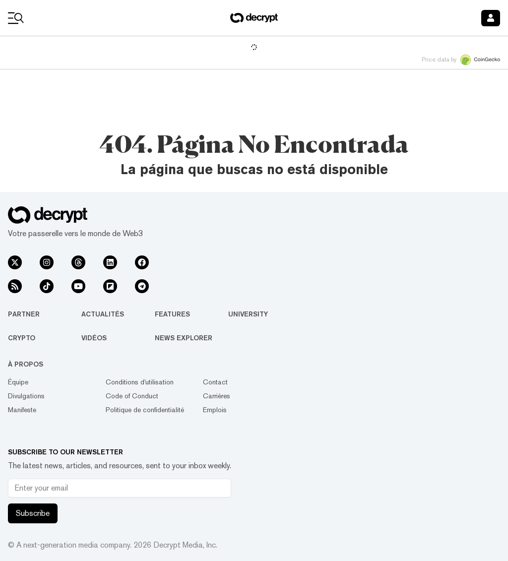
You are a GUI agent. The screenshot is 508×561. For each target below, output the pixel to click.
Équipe (18, 382)
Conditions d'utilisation (140, 382)
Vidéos (94, 338)
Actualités (102, 314)
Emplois (215, 410)
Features (172, 314)
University (248, 314)
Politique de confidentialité (145, 410)
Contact (215, 382)
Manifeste (22, 410)
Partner (24, 314)
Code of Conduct (132, 396)
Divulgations (26, 396)
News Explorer (183, 338)
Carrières (216, 396)
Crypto (21, 338)
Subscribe (33, 513)
